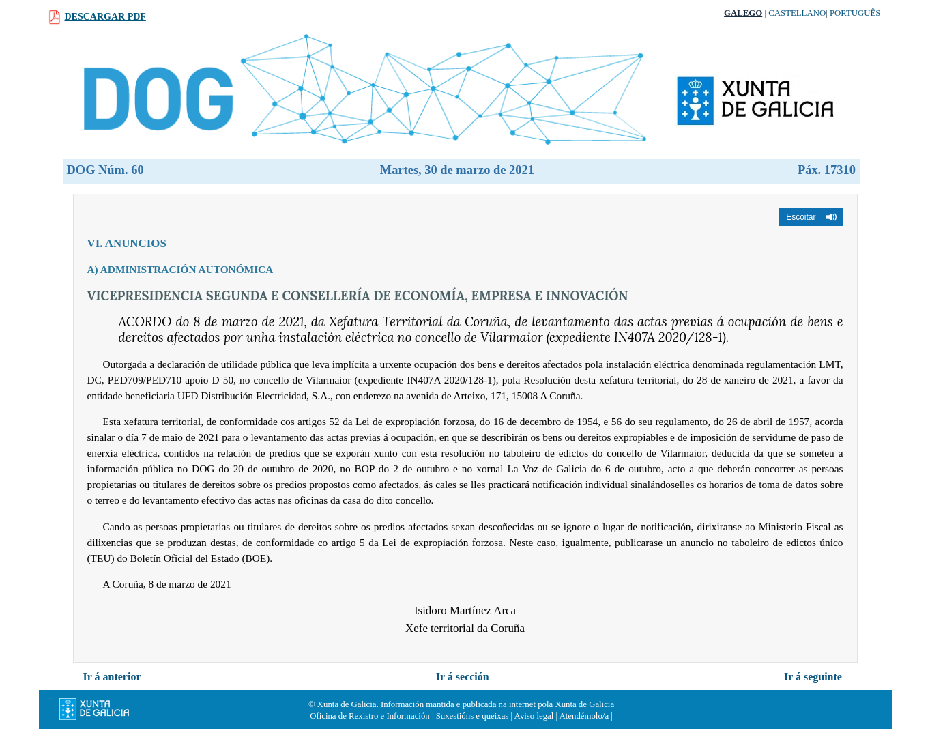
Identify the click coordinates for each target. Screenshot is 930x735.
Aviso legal (534, 716)
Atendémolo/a (584, 716)
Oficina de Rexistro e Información (370, 716)
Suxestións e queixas (472, 716)
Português (855, 13)
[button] (811, 217)
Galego (743, 13)
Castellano (797, 13)
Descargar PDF (105, 17)
